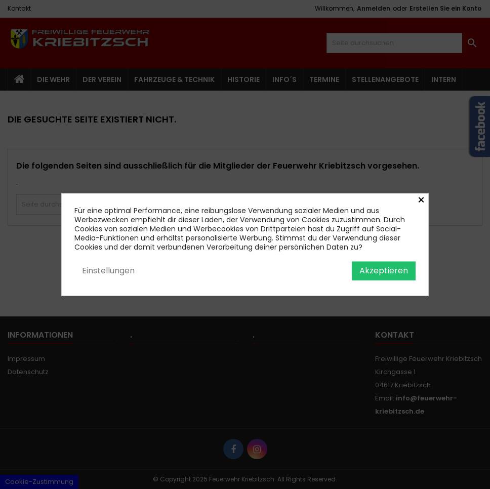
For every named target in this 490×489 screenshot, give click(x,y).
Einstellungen (108, 270)
